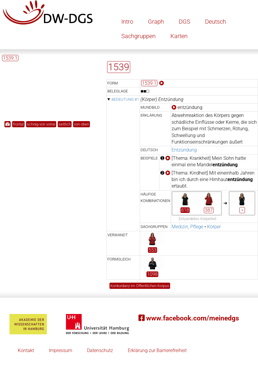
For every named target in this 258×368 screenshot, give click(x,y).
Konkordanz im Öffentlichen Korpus (139, 286)
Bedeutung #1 (125, 99)
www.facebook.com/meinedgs (188, 318)
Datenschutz (100, 350)
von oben (81, 124)
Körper (214, 226)
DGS (184, 21)
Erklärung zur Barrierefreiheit (157, 350)
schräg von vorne (41, 124)
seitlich (65, 124)
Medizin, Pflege (187, 226)
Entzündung (184, 150)
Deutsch (215, 21)
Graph (156, 21)
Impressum (60, 350)
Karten (179, 36)
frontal (18, 124)
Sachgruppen (138, 36)
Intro (127, 21)
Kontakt (26, 350)
